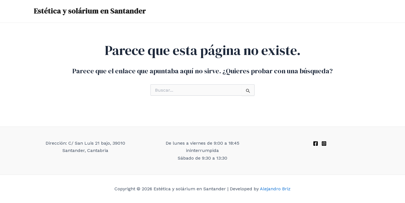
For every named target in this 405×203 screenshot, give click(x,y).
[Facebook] (315, 143)
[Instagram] (324, 143)
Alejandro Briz (275, 188)
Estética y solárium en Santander (90, 11)
